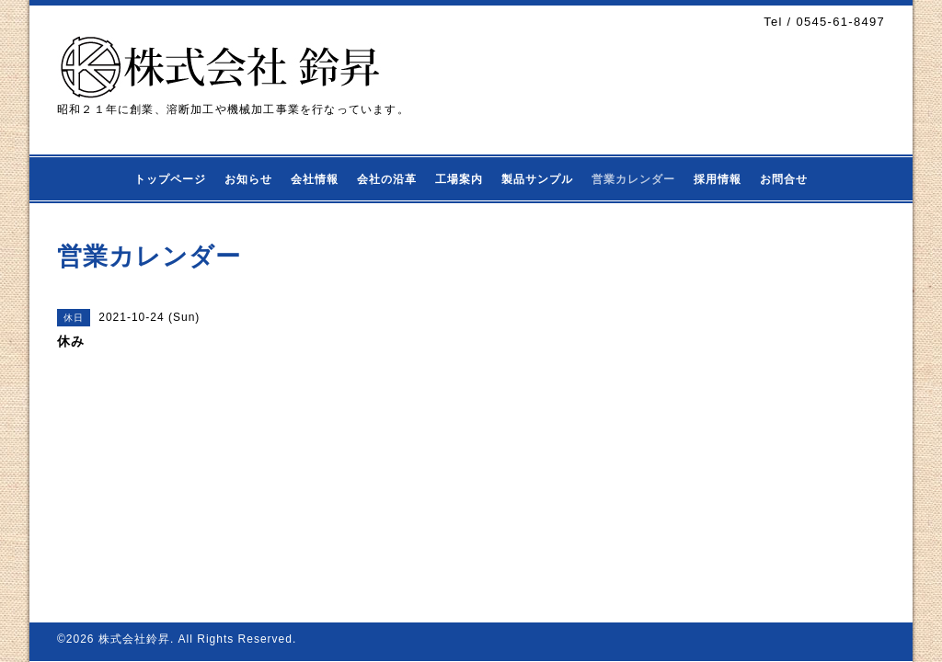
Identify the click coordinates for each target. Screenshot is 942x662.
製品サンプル (537, 179)
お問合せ (784, 179)
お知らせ (248, 179)
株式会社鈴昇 (134, 639)
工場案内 (459, 179)
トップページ (170, 179)
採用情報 (717, 179)
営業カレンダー (633, 179)
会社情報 (315, 179)
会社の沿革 (387, 179)
